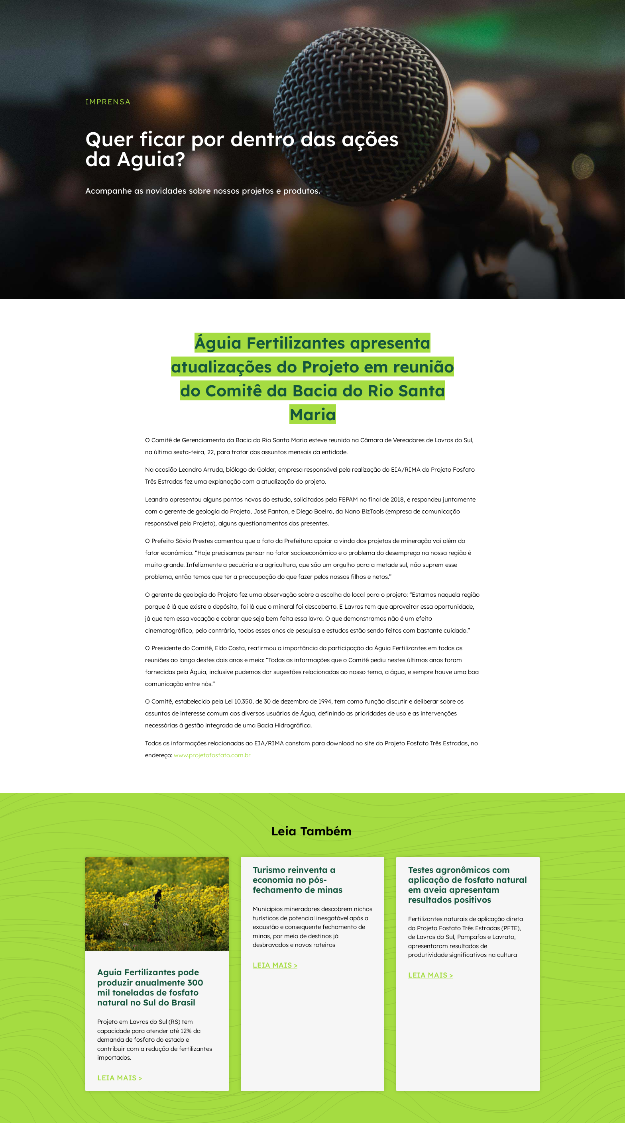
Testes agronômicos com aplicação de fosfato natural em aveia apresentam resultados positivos (467, 884)
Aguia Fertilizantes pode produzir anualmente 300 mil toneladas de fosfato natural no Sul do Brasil (150, 987)
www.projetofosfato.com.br (212, 755)
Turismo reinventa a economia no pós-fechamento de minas (297, 879)
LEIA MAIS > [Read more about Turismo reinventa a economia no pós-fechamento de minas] (275, 965)
